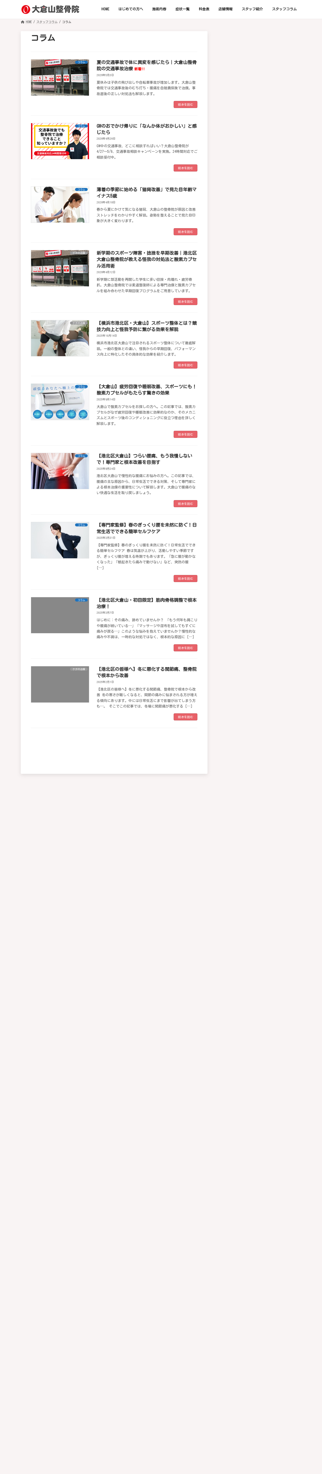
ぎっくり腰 (250, 290)
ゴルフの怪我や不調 (258, 384)
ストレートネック (256, 165)
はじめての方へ (87, 1387)
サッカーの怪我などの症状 (264, 421)
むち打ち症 (250, 145)
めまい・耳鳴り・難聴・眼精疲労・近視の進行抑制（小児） (264, 641)
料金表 (167, 1387)
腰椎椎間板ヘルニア (258, 309)
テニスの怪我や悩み (258, 441)
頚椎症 (246, 136)
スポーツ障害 (252, 375)
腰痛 (244, 299)
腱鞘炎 (246, 244)
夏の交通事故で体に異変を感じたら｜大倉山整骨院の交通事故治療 (278, 1043)
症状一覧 (143, 1387)
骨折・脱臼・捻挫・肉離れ (264, 365)
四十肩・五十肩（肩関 (260, 218)
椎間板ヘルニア (254, 155)
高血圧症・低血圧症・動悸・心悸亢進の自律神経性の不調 (264, 525)
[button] (262, 48)
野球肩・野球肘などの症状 (264, 411)
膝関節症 (248, 329)
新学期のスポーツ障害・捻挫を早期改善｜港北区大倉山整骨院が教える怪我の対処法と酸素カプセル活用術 (147, 259)
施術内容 (118, 1387)
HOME (60, 1387)
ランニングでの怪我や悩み (264, 431)
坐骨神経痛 (250, 279)
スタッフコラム (253, 1387)
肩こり (246, 234)
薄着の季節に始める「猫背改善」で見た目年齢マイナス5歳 (278, 1096)
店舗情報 (190, 1387)
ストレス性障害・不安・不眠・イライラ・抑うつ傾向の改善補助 (264, 690)
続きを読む (185, 104)
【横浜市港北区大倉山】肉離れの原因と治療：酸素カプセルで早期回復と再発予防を (278, 1189)
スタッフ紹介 (219, 1387)
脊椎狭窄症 (250, 319)
